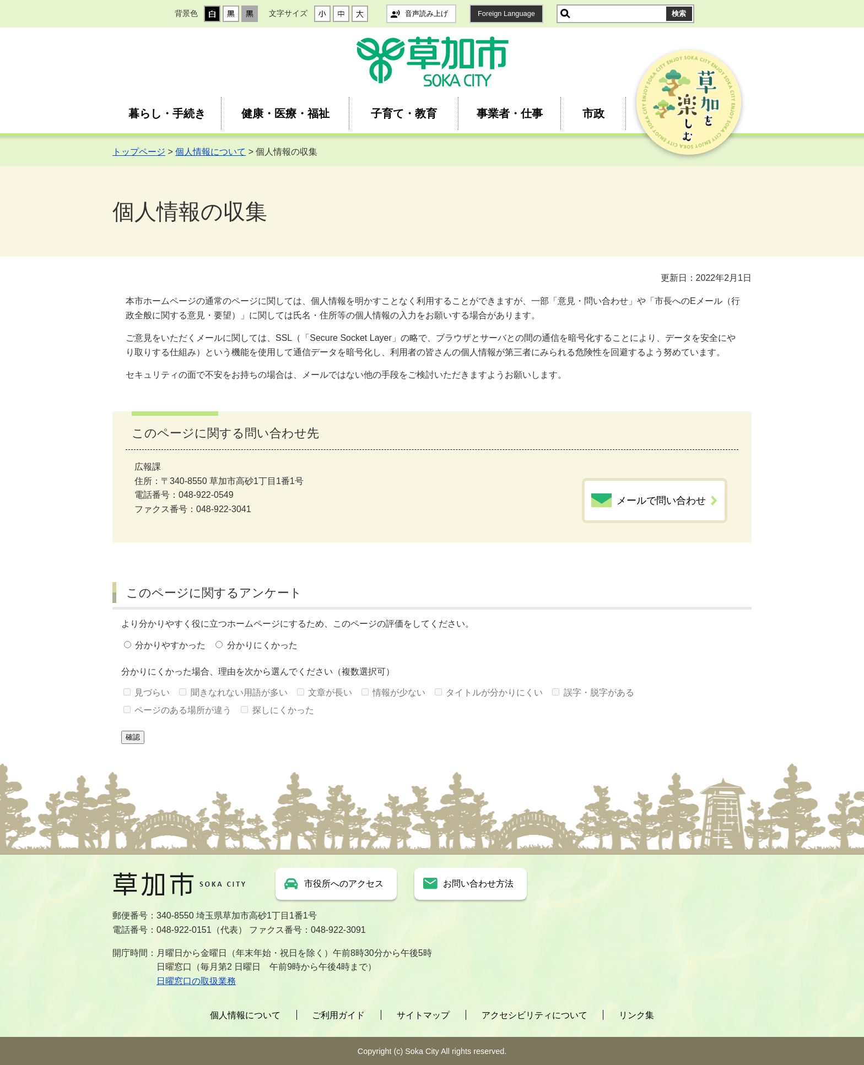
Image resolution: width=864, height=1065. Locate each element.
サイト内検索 (565, 13)
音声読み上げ (426, 13)
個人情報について (210, 151)
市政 (593, 113)
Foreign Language (506, 13)
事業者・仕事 (510, 113)
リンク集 (636, 1015)
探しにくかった (283, 710)
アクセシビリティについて (534, 1015)
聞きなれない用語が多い (239, 692)
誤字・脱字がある (599, 692)
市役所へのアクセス (344, 883)
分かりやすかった (170, 645)
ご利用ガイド (338, 1015)
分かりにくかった (262, 645)
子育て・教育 (404, 113)
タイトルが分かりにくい (494, 692)
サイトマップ (423, 1015)
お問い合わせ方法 (478, 883)
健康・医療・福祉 (285, 113)
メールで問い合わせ (661, 500)
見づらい (152, 692)
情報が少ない (398, 692)
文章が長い (330, 692)
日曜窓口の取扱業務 (196, 981)
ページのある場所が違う (182, 710)
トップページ (138, 151)
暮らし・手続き (167, 113)
